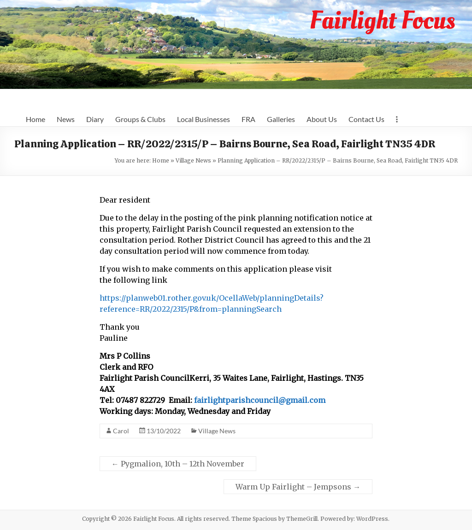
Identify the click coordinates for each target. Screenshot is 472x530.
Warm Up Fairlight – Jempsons (298, 486)
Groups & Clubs (140, 119)
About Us (322, 119)
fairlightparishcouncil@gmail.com (259, 400)
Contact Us (366, 119)
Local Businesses (203, 119)
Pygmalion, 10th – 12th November (178, 463)
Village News (193, 160)
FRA (248, 119)
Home (35, 119)
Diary (95, 119)
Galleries (281, 119)
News (66, 119)
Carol (121, 431)
